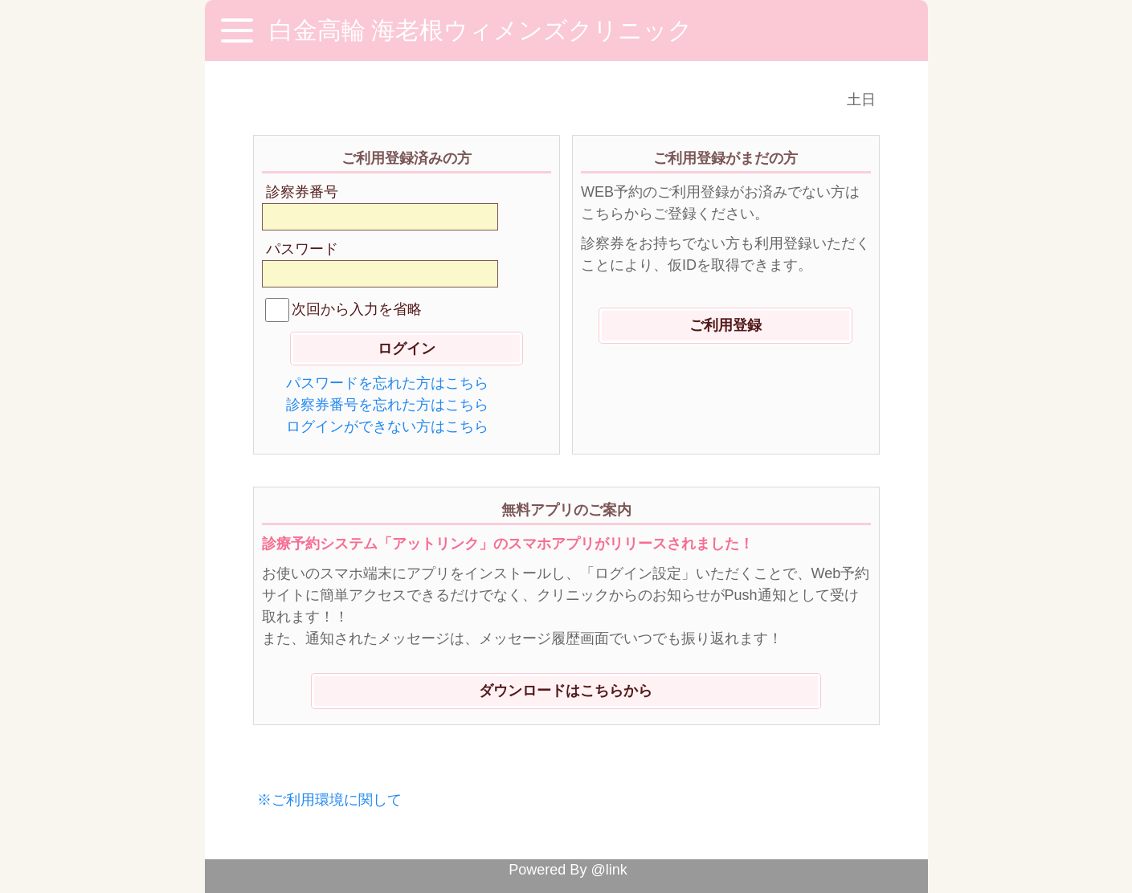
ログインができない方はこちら (387, 426)
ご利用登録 (725, 325)
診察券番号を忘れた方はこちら (387, 405)
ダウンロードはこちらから (565, 691)
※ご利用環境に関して (329, 800)
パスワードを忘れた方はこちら (387, 383)
